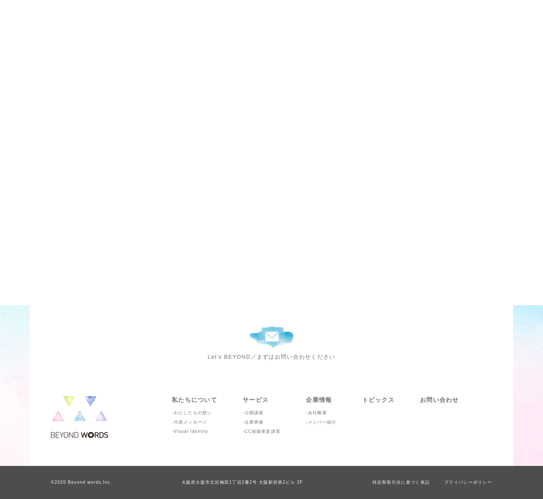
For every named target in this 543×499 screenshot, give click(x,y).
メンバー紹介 (322, 422)
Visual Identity (191, 431)
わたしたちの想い (193, 412)
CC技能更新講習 (263, 431)
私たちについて (194, 399)
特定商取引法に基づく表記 (401, 482)
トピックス (378, 399)
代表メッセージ (190, 422)
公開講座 (254, 412)
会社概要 (317, 412)
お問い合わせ (439, 399)
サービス (256, 399)
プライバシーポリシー (468, 482)
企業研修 (254, 422)
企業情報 (319, 399)
